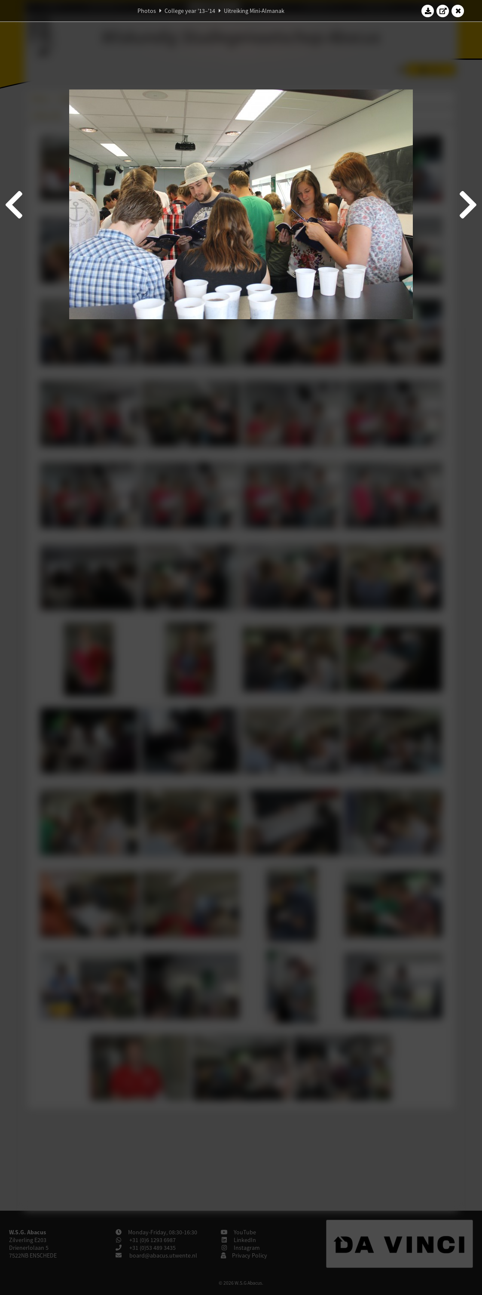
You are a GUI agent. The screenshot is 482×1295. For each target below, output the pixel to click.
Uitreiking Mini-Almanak (254, 11)
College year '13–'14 (190, 11)
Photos (146, 11)
